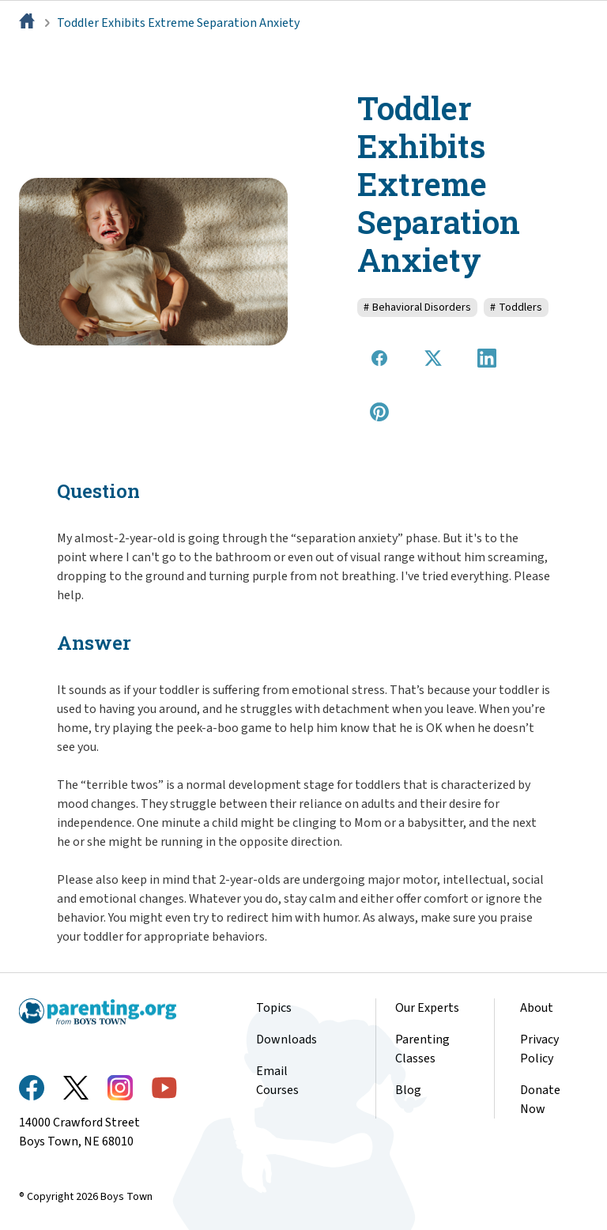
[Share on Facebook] (379, 358)
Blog (408, 1090)
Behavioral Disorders (417, 307)
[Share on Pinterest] (379, 412)
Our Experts (427, 1008)
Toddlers (516, 307)
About (536, 1008)
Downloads (286, 1039)
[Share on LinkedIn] (487, 358)
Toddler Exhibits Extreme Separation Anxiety (178, 23)
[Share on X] (433, 358)
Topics (274, 1008)
